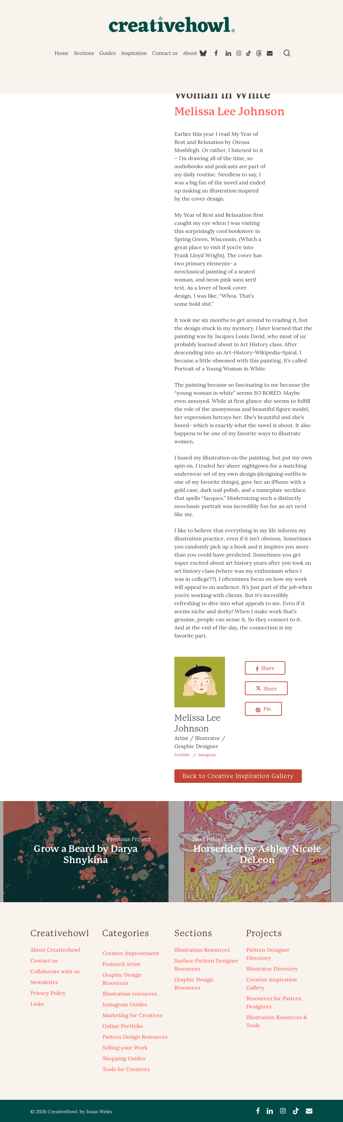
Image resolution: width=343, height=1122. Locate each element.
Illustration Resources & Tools (276, 1021)
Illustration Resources (202, 949)
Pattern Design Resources (134, 1036)
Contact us (44, 960)
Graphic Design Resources (121, 978)
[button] (238, 776)
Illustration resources (129, 993)
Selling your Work (124, 1047)
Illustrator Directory (272, 968)
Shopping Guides (123, 1058)
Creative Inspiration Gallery (271, 983)
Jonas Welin (99, 1112)
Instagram (207, 754)
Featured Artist (121, 964)
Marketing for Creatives (132, 1015)
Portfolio (182, 754)
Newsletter (44, 982)
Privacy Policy (48, 993)
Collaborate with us (55, 971)
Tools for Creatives (126, 1069)
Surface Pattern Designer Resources (206, 964)
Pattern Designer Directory (267, 953)
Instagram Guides (124, 1004)
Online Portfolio (122, 1026)
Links (37, 1003)
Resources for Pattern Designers (274, 1002)
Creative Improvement (130, 953)
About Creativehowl (55, 949)
